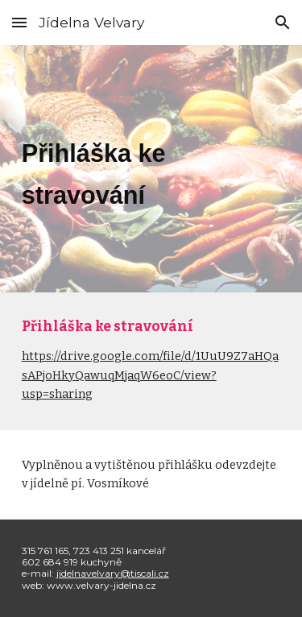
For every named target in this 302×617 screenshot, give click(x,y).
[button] (19, 22)
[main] (151, 169)
